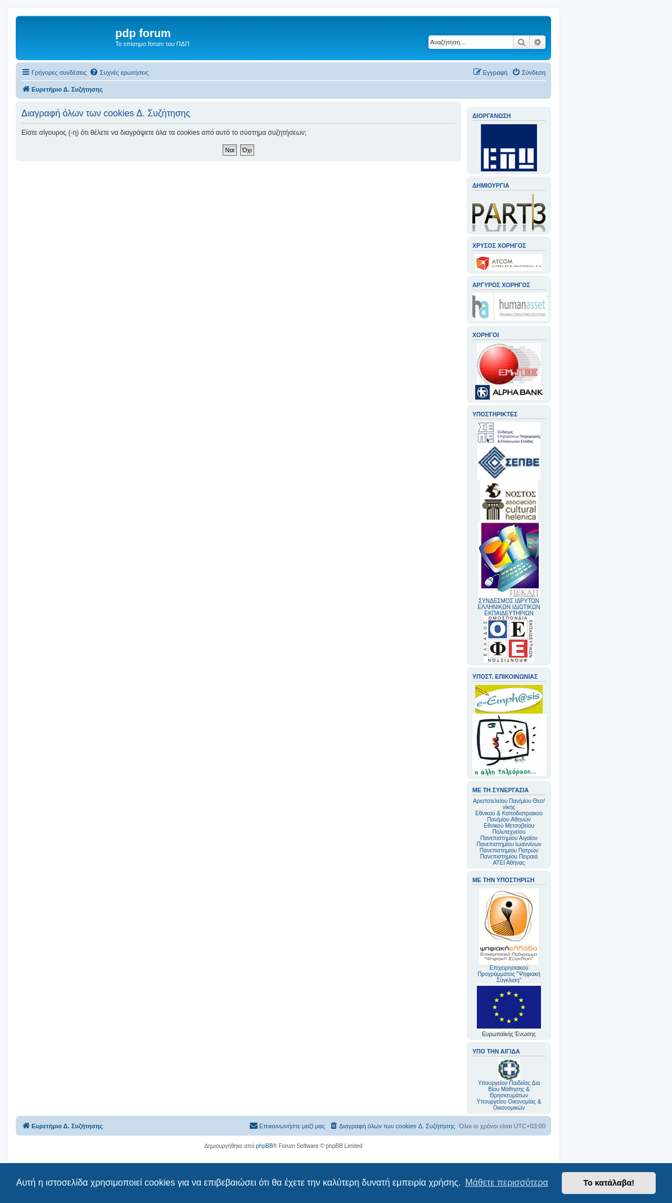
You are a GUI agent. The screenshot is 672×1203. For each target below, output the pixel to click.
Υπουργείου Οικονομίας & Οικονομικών (509, 1104)
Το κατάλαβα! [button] (608, 1182)
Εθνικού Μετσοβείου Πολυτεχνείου (509, 829)
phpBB (264, 1146)
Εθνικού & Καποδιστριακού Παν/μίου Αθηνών (509, 816)
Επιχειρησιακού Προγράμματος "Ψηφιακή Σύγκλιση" (508, 935)
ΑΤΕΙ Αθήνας (509, 863)
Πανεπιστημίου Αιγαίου (508, 838)
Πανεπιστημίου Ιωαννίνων (508, 844)
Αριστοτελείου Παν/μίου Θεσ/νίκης (509, 804)
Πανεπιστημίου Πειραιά (509, 857)
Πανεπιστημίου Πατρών (509, 850)
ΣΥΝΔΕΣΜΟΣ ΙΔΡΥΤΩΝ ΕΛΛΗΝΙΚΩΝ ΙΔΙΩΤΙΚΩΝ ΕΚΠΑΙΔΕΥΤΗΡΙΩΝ (508, 607)
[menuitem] (118, 72)
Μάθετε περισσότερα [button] (506, 1182)
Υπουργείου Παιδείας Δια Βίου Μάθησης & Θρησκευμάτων (509, 1089)
